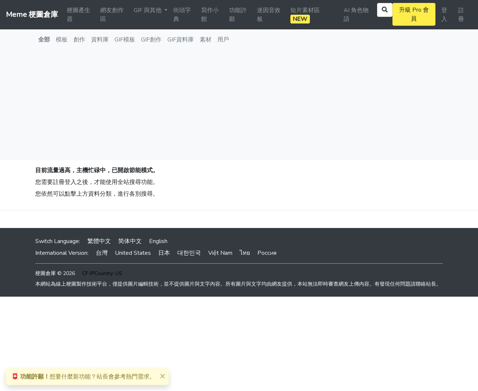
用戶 (223, 40)
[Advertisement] (239, 105)
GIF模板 (125, 40)
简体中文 (130, 241)
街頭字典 (182, 14)
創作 (79, 40)
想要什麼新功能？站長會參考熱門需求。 (83, 377)
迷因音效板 (268, 14)
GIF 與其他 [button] (148, 10)
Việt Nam (220, 253)
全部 (44, 40)
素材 (205, 40)
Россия (266, 253)
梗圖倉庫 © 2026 (55, 273)
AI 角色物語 (356, 14)
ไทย (245, 253)
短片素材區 (305, 14)
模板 (62, 40)
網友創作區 (112, 14)
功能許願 (238, 14)
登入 (444, 14)
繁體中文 (99, 241)
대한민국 (189, 253)
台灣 (102, 253)
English (158, 241)
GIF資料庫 (180, 40)
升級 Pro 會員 (414, 14)
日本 (164, 253)
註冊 (461, 14)
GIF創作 (151, 40)
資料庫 (100, 40)
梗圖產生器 (78, 14)
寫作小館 (210, 14)
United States (133, 253)
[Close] (162, 376)
